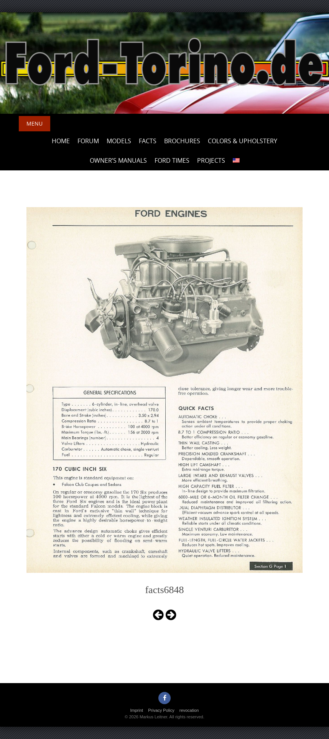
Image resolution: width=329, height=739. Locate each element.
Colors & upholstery (242, 141)
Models (119, 141)
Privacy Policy (161, 710)
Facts (147, 141)
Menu (34, 123)
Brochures (182, 141)
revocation (189, 710)
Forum (88, 141)
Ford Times (172, 160)
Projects (211, 160)
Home (61, 141)
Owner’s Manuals (118, 160)
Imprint (136, 710)
